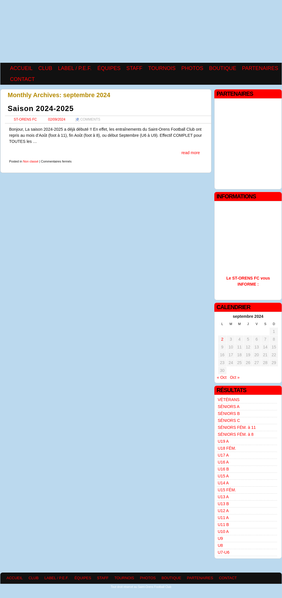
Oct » (234, 377)
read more (190, 152)
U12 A (223, 510)
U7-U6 (223, 552)
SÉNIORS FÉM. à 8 (236, 434)
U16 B (223, 469)
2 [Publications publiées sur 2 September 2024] (222, 339)
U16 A (223, 462)
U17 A (223, 455)
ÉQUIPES (109, 68)
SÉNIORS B (229, 413)
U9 (220, 538)
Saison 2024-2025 (41, 108)
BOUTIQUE (222, 68)
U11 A (223, 517)
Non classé (30, 161)
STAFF (134, 68)
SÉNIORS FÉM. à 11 (237, 427)
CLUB (45, 68)
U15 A (223, 476)
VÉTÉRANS (228, 399)
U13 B (223, 503)
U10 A (223, 531)
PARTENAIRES (260, 68)
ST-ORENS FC (25, 119)
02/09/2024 (56, 119)
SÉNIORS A (228, 406)
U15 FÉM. (227, 490)
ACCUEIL (21, 68)
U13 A (223, 496)
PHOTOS (192, 68)
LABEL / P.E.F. (75, 68)
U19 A (223, 441)
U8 (220, 545)
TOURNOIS (162, 68)
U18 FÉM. (227, 448)
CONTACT (22, 79)
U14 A (223, 483)
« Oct (221, 377)
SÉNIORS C (229, 420)
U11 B (223, 524)
